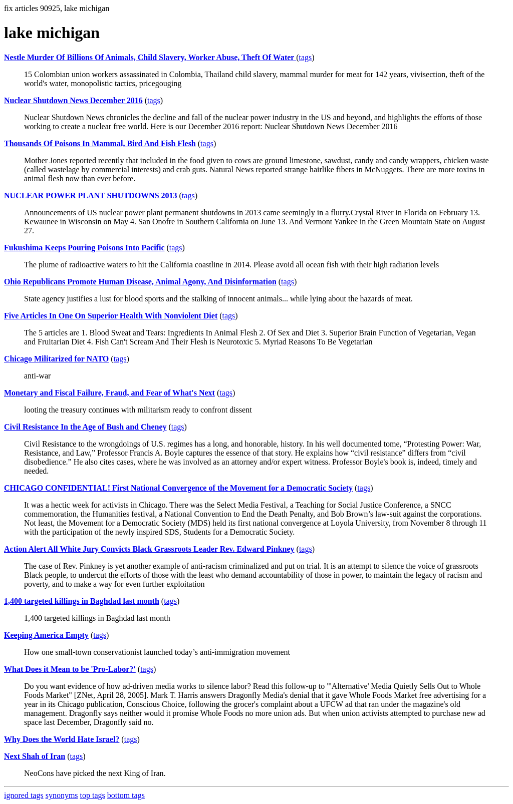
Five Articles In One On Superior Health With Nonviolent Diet (110, 315)
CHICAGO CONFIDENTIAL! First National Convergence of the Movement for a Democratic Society (178, 488)
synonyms (62, 795)
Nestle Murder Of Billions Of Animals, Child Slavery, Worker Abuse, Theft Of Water (150, 57)
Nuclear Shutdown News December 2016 (73, 100)
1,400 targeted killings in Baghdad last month (81, 601)
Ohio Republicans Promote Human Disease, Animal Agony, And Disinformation (140, 281)
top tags (92, 795)
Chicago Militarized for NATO (56, 358)
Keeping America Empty (46, 635)
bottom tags (126, 795)
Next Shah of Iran (34, 756)
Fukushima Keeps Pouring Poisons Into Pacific (84, 247)
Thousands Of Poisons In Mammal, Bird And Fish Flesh (100, 143)
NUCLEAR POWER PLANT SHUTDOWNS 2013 (90, 195)
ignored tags (24, 795)
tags (305, 57)
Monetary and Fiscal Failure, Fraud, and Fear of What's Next (109, 392)
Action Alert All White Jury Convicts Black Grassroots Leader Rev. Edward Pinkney (149, 549)
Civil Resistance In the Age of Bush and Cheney (85, 427)
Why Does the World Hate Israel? (61, 739)
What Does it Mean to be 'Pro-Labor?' (70, 669)
